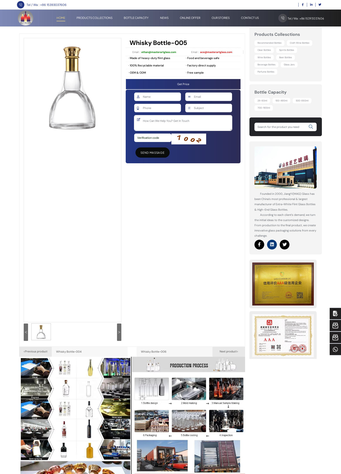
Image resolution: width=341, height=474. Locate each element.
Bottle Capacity (136, 18)
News (164, 18)
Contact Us (250, 18)
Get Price (183, 84)
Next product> (229, 351)
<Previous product (35, 351)
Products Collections (94, 18)
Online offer (190, 18)
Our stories (221, 18)
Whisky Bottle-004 (69, 351)
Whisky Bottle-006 (153, 351)
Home (61, 18)
